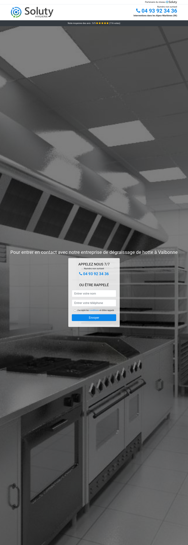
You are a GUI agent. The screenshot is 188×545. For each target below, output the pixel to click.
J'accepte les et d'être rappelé (95, 310)
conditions (94, 310)
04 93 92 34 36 (156, 11)
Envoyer (94, 317)
